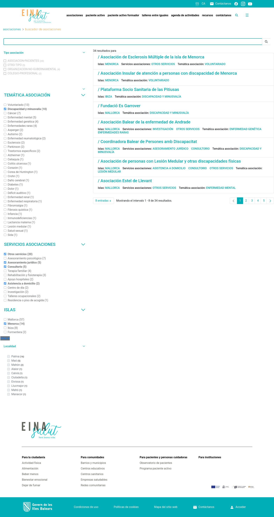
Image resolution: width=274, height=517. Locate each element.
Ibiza (108, 96)
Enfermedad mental (221, 188)
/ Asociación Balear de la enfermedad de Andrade (144, 122)
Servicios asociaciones (44, 244)
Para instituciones (210, 457)
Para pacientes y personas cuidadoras (163, 457)
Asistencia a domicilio (169, 168)
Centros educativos (93, 468)
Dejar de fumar (31, 485)
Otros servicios (163, 64)
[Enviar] (266, 41)
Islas (44, 310)
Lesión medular (109, 171)
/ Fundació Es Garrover (119, 105)
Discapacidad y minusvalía (161, 96)
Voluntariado (215, 64)
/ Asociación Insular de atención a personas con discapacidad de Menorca (167, 73)
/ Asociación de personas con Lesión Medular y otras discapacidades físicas (169, 161)
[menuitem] (74, 15)
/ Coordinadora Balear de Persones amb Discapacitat (147, 141)
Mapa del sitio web (166, 507)
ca (203, 3)
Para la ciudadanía (33, 457)
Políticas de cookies (126, 507)
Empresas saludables (94, 479)
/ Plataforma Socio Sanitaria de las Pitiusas (138, 89)
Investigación (163, 129)
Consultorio (200, 148)
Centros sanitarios (92, 474)
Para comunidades (92, 457)
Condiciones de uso (86, 507)
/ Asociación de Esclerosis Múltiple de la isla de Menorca (151, 57)
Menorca (112, 64)
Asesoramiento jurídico (170, 148)
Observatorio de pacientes (156, 463)
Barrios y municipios (93, 463)
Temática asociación (44, 95)
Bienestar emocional (34, 479)
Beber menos (30, 474)
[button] (44, 52)
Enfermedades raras (113, 132)
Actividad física (31, 463)
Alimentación (30, 468)
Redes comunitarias (93, 485)
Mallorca (112, 113)
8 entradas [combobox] (104, 200)
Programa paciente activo (155, 468)
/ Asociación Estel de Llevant (125, 180)
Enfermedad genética (245, 129)
